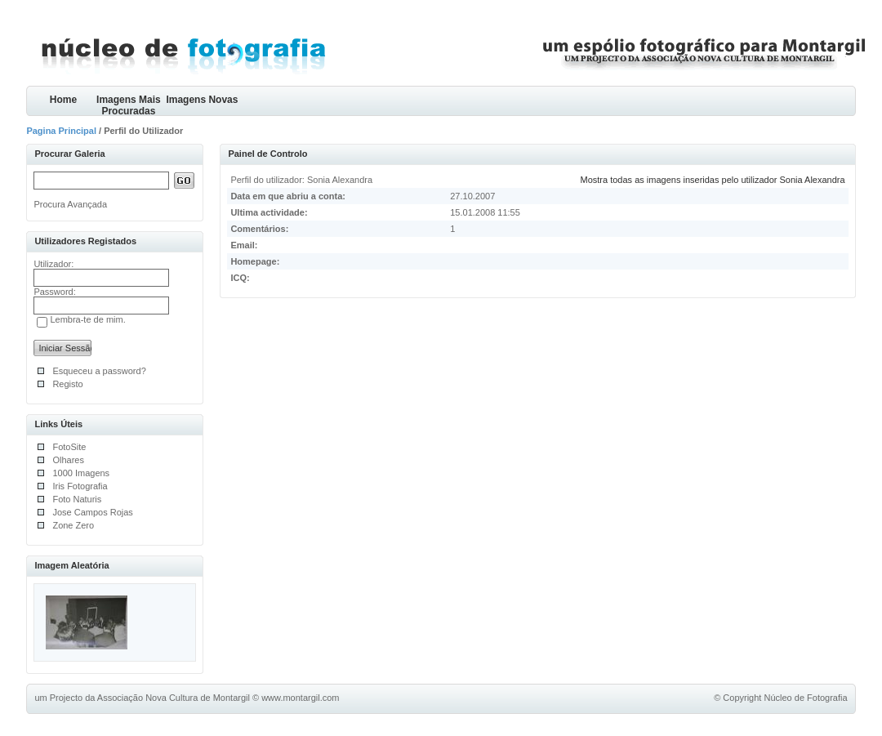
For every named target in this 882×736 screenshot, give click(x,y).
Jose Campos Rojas (92, 512)
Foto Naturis (76, 499)
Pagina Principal (61, 131)
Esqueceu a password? (98, 371)
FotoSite (69, 447)
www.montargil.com (300, 698)
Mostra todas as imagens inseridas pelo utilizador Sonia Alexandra (713, 180)
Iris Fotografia (79, 486)
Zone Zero (73, 525)
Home (63, 99)
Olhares (68, 460)
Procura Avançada (70, 204)
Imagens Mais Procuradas (128, 105)
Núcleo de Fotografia (805, 698)
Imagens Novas (202, 99)
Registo (67, 384)
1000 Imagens (80, 473)
